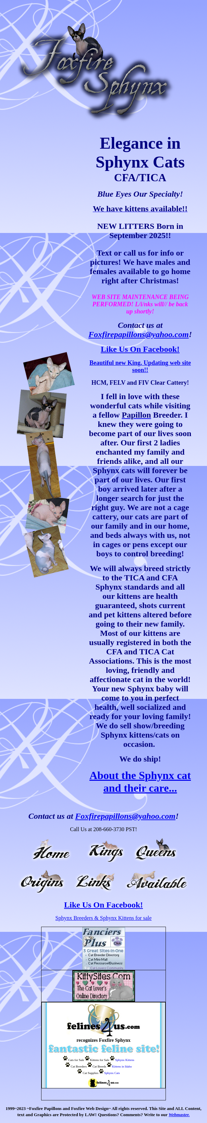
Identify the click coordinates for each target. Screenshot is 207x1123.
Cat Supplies (90, 1073)
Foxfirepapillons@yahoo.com (138, 334)
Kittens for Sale (100, 1060)
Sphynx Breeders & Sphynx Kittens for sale (104, 918)
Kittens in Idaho (122, 1066)
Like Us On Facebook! (140, 349)
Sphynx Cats (112, 1073)
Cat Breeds (99, 1066)
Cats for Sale (76, 1060)
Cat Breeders (79, 1066)
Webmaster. (179, 1114)
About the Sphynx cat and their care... (140, 781)
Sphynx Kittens (124, 1060)
